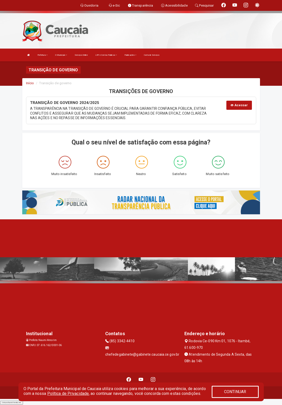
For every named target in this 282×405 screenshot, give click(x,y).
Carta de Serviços (151, 55)
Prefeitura (42, 55)
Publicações (130, 55)
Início (30, 83)
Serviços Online (81, 55)
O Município (61, 55)
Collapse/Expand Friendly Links (11, 402)
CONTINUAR (235, 391)
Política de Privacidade (68, 393)
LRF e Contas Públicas (106, 55)
